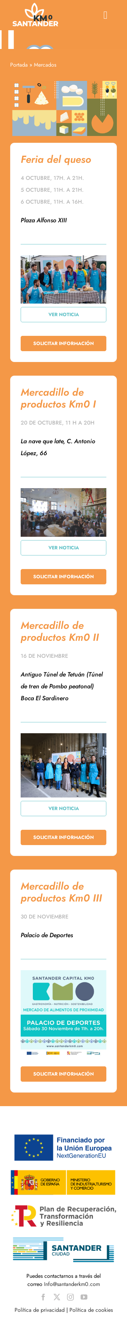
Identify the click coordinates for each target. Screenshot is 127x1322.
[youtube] (84, 1297)
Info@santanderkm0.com (72, 1284)
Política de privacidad (40, 1310)
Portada (19, 65)
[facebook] (43, 1297)
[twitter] (57, 1297)
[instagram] (70, 1297)
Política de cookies (91, 1310)
